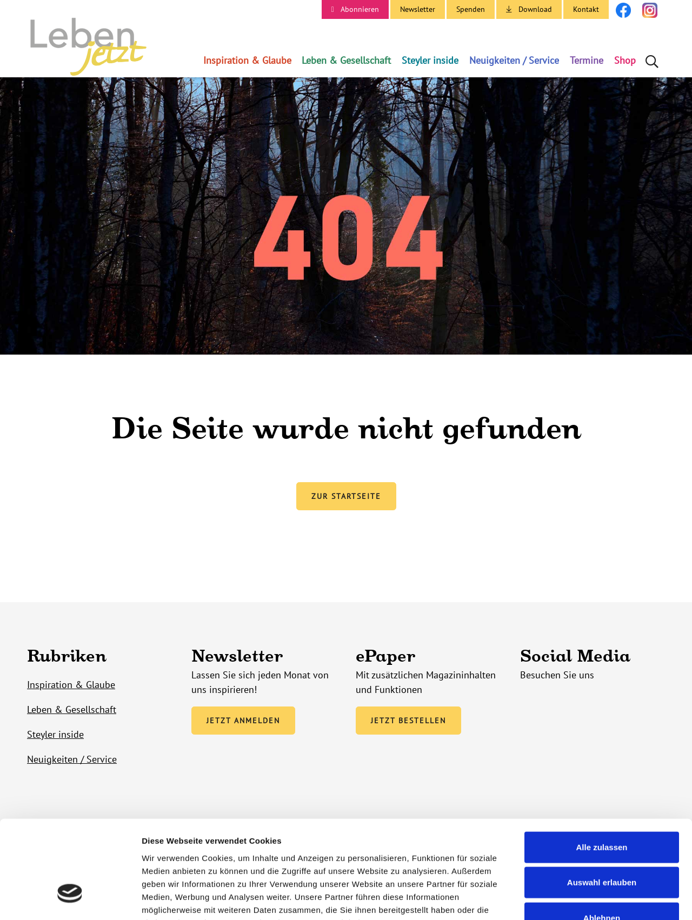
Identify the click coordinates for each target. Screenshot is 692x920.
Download (535, 9)
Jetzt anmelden (243, 721)
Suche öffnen (653, 60)
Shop (625, 60)
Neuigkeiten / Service (514, 60)
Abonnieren (360, 9)
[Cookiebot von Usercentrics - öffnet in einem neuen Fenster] (70, 899)
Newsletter (417, 9)
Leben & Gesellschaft (346, 60)
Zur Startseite (346, 498)
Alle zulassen (601, 766)
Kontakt (586, 9)
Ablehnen (601, 837)
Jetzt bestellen (408, 721)
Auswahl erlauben (601, 801)
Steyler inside (430, 60)
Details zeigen (575, 898)
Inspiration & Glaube (247, 60)
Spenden (470, 9)
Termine (586, 60)
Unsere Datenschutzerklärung (203, 854)
